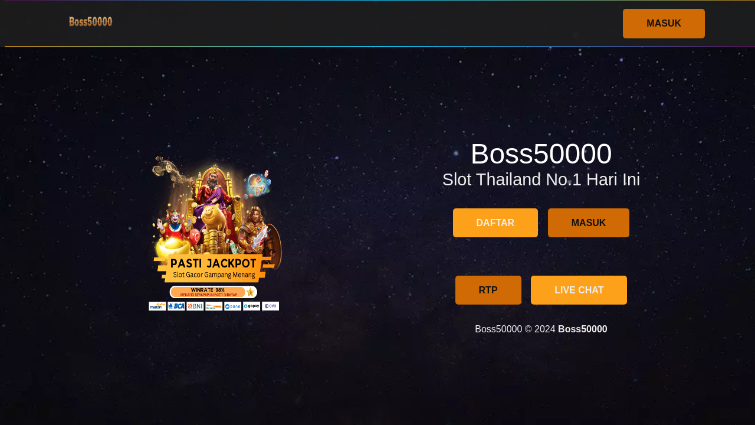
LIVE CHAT (578, 290)
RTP (488, 290)
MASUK (663, 23)
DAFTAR (496, 223)
